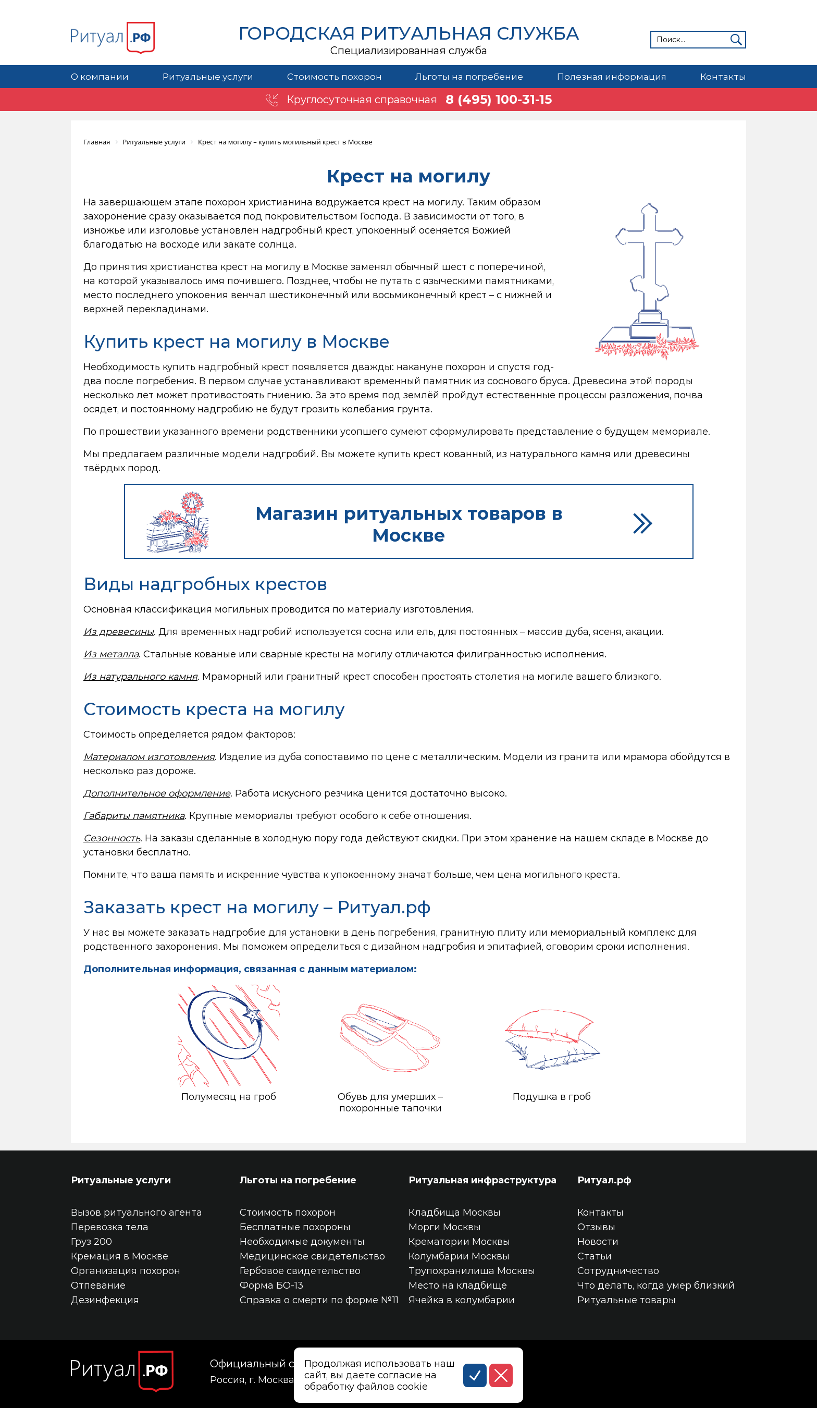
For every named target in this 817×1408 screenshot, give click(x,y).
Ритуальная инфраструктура (482, 1180)
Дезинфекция (105, 1300)
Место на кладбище (457, 1285)
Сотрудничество (618, 1271)
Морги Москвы (444, 1227)
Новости (597, 1241)
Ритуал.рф (604, 1180)
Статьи (594, 1256)
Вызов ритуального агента (136, 1212)
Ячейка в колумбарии (461, 1300)
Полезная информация (611, 76)
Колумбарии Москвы (459, 1256)
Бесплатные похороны (295, 1227)
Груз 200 (91, 1241)
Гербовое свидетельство (300, 1271)
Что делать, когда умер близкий (656, 1285)
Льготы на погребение (469, 76)
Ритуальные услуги (208, 76)
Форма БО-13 (271, 1285)
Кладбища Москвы (454, 1212)
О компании (100, 76)
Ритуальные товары (626, 1300)
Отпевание (98, 1285)
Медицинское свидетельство (312, 1256)
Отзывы (596, 1227)
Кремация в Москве (119, 1256)
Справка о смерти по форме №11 (319, 1300)
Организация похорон (125, 1271)
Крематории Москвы (459, 1241)
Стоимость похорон (334, 76)
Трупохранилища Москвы (471, 1271)
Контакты (723, 76)
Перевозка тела (109, 1227)
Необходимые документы (302, 1241)
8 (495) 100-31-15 (498, 99)
